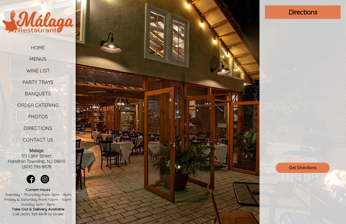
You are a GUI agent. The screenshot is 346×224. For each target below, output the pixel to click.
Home (38, 48)
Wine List (38, 71)
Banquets (38, 94)
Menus (37, 59)
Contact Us (38, 140)
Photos (38, 116)
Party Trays (37, 82)
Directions (38, 128)
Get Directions (302, 167)
